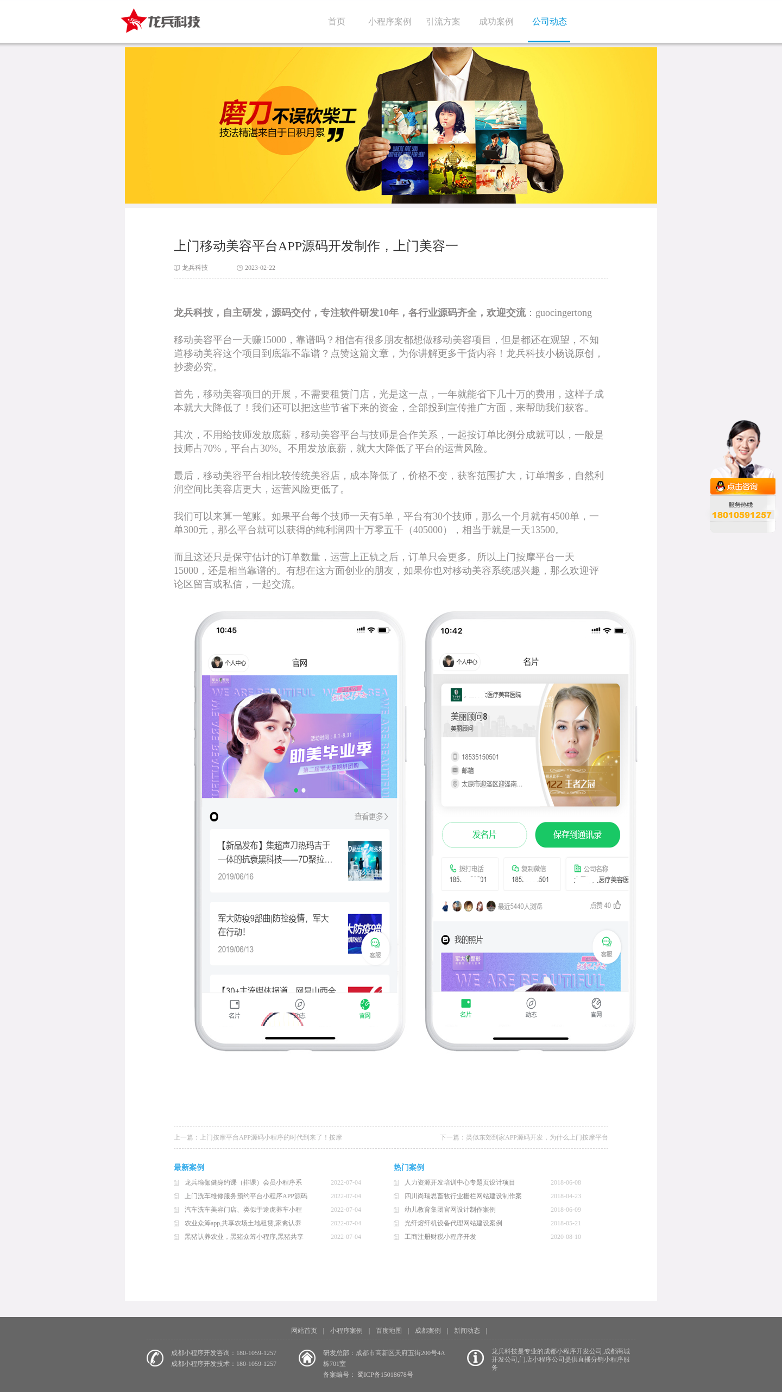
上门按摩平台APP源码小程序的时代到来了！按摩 (271, 1137)
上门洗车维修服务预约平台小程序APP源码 (246, 1196)
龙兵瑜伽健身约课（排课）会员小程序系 (243, 1182)
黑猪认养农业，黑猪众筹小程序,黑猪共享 (244, 1237)
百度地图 (389, 1330)
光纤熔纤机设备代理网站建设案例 (453, 1223)
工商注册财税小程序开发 (440, 1237)
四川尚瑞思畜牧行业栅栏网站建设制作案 (463, 1196)
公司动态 (549, 21)
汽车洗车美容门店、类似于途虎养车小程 (243, 1209)
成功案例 (496, 21)
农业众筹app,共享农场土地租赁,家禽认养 (243, 1223)
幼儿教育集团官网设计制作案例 (450, 1209)
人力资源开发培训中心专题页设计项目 (460, 1182)
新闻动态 (467, 1330)
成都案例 (428, 1330)
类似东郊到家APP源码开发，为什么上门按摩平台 (537, 1137)
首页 (336, 21)
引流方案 (443, 21)
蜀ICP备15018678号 (385, 1374)
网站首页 (304, 1330)
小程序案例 (390, 21)
